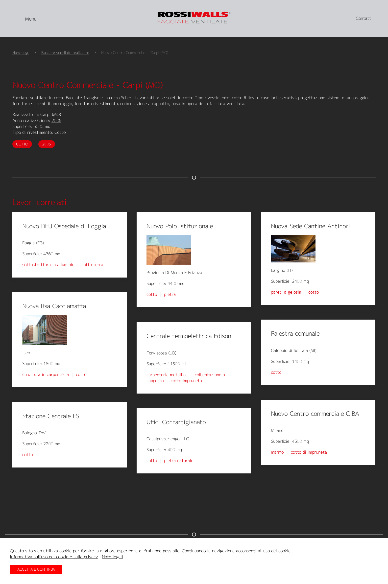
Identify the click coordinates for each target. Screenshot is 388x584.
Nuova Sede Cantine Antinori (310, 226)
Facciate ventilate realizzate (65, 52)
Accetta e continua (36, 569)
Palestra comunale (295, 333)
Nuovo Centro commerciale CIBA (315, 414)
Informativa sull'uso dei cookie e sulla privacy (54, 557)
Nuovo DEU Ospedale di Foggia (64, 226)
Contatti (364, 18)
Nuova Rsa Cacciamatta (54, 306)
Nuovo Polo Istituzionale (179, 226)
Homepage (20, 52)
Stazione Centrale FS (50, 416)
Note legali (112, 557)
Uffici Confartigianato (176, 422)
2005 (56, 120)
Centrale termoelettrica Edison (188, 336)
